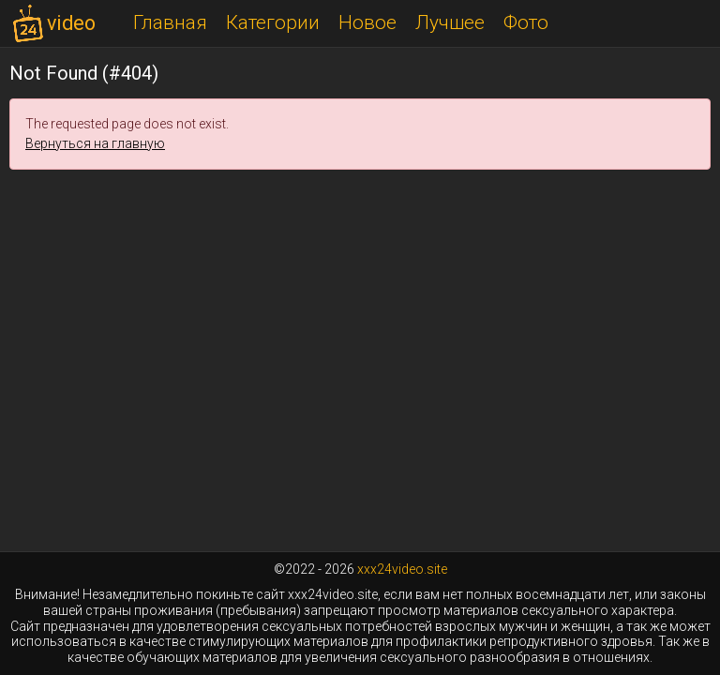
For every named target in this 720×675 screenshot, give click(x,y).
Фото (525, 22)
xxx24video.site (402, 569)
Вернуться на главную (95, 143)
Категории (273, 22)
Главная (170, 22)
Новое (367, 22)
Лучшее (450, 22)
